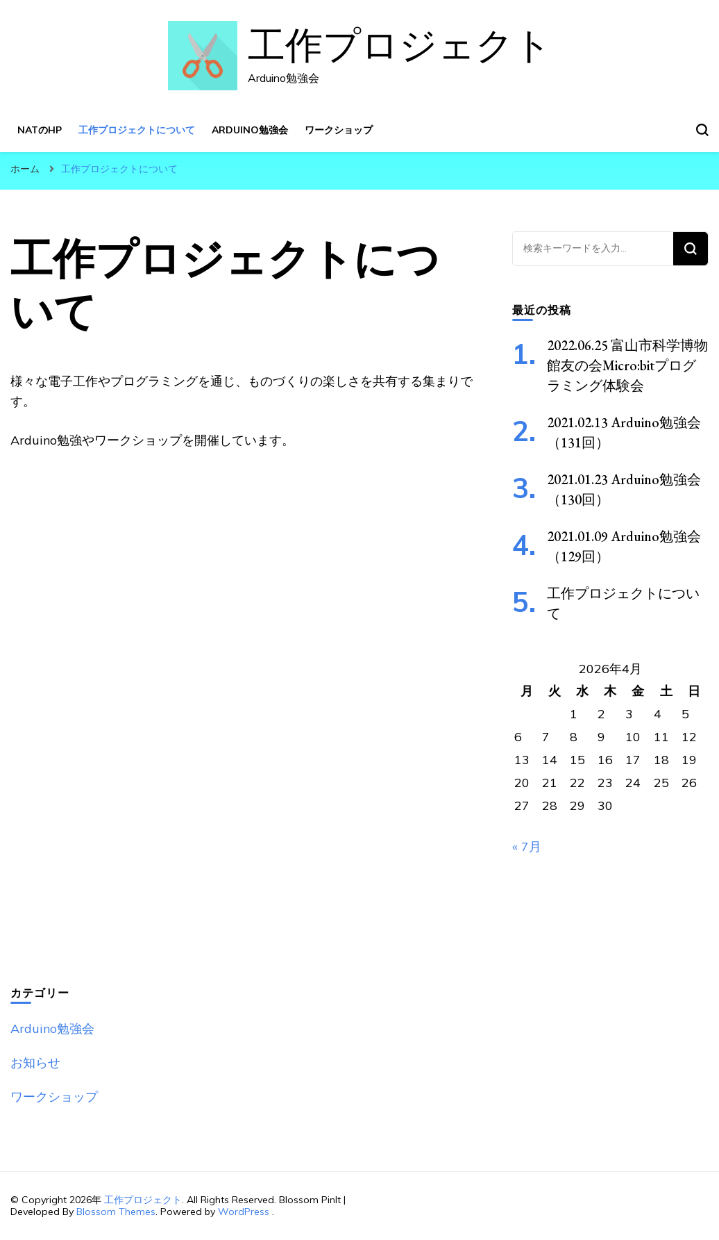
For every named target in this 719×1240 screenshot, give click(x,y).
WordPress (243, 1211)
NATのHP (39, 130)
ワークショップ (339, 130)
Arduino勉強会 (250, 130)
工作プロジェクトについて (136, 130)
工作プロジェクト (400, 46)
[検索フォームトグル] (702, 130)
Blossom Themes (115, 1211)
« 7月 (526, 846)
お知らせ (35, 1062)
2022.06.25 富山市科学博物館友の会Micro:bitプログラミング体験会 (627, 365)
